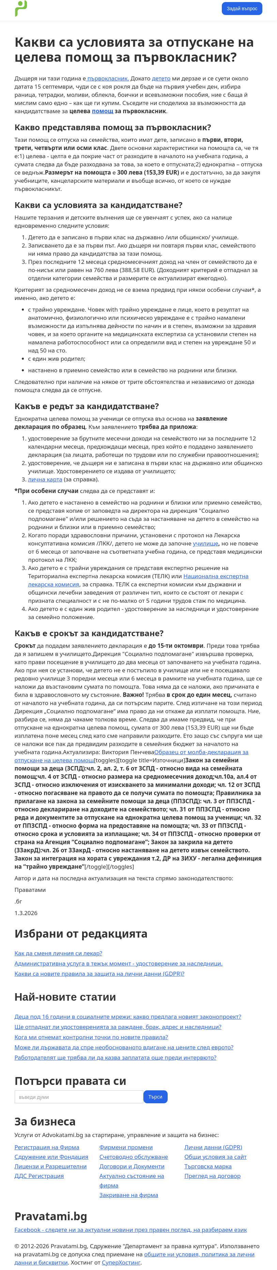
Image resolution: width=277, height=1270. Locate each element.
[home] (21, 8)
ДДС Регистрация (39, 1176)
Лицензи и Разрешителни (51, 1166)
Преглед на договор (212, 1176)
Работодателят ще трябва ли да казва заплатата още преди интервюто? (116, 1057)
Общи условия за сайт (215, 1157)
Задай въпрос (242, 8)
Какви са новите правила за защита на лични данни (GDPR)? (100, 973)
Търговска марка (208, 1166)
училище (205, 543)
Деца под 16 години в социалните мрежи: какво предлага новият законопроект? (128, 1016)
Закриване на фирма (128, 1195)
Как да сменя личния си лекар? (58, 953)
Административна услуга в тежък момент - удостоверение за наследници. (119, 963)
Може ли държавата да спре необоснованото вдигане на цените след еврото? (124, 1047)
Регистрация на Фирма (47, 1147)
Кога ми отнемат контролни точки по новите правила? (91, 1037)
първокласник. (107, 78)
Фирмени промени (126, 1147)
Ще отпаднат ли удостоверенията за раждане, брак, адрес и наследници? (118, 1027)
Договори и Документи (132, 1166)
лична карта (45, 479)
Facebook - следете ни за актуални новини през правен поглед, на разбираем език (131, 1230)
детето (161, 78)
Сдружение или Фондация (52, 1157)
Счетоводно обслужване (133, 1157)
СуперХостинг (121, 1262)
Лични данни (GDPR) (213, 1147)
